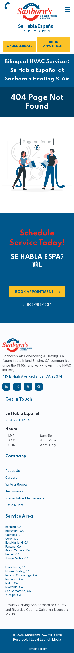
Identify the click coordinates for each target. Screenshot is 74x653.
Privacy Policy (37, 649)
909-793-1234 (37, 31)
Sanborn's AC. (36, 635)
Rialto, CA (11, 583)
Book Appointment (53, 44)
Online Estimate (19, 46)
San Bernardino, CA (18, 591)
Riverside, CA (14, 587)
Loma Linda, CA (15, 567)
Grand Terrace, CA (17, 550)
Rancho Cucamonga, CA (21, 575)
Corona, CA (12, 538)
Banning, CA (13, 526)
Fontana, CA (13, 546)
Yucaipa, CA (13, 595)
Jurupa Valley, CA (16, 558)
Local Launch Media (46, 639)
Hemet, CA (12, 554)
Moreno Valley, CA (17, 571)
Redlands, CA (14, 579)
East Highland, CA (16, 542)
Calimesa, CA (13, 534)
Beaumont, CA (14, 530)
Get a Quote (14, 505)
